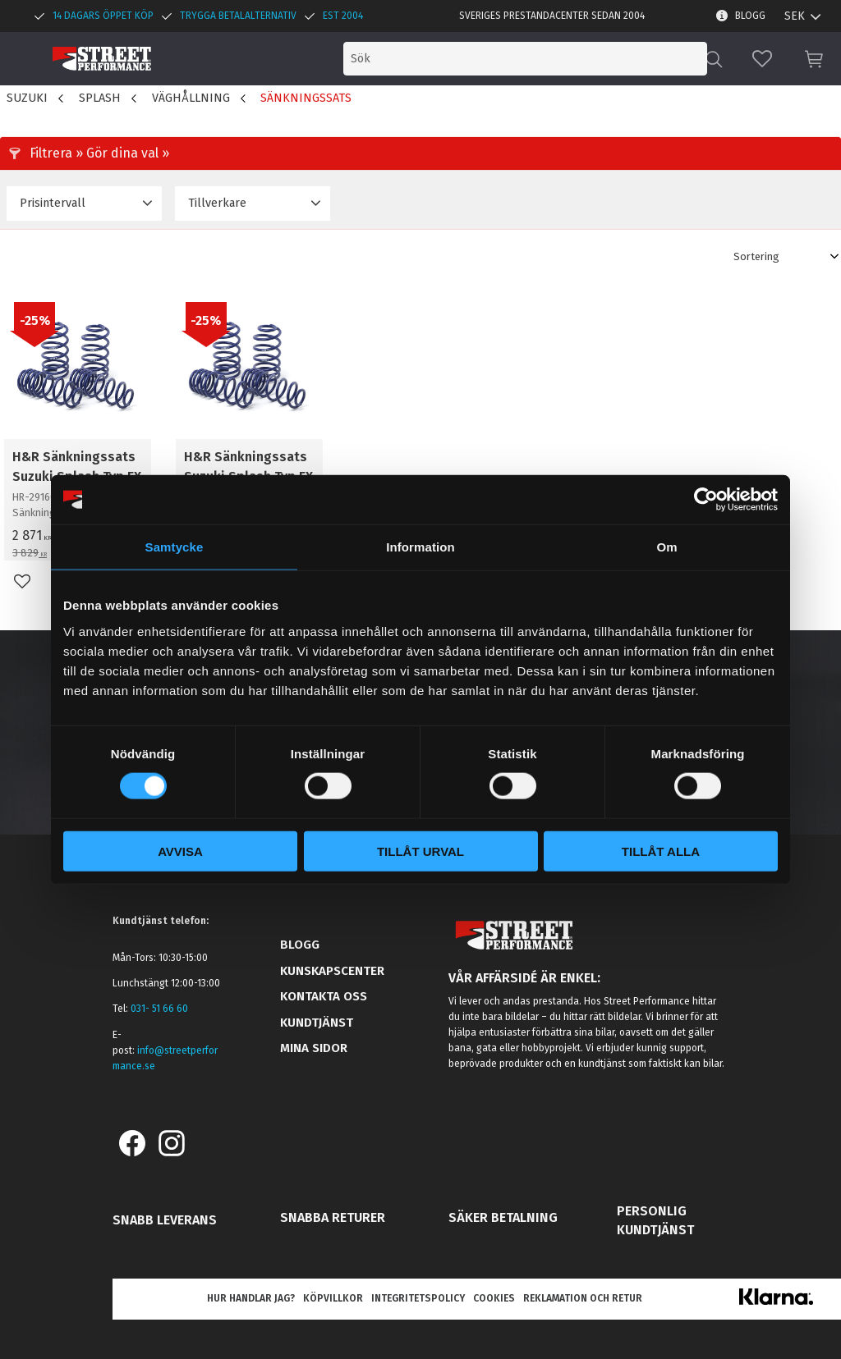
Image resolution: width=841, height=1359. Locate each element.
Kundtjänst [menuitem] (316, 1022)
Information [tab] (420, 547)
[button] (762, 58)
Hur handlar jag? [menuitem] (251, 1298)
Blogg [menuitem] (750, 15)
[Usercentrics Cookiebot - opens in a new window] (706, 499)
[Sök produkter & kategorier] (568, 59)
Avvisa (180, 851)
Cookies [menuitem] (494, 1298)
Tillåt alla (661, 851)
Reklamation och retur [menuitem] (582, 1298)
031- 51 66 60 (159, 1008)
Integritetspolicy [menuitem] (418, 1298)
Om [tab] (666, 547)
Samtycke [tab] (174, 547)
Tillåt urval (420, 851)
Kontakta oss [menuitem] (323, 996)
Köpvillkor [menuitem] (333, 1298)
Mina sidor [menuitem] (313, 1048)
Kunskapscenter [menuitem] (332, 970)
